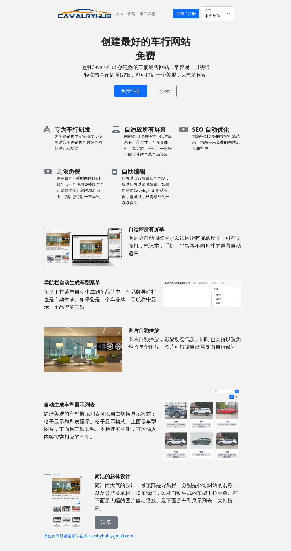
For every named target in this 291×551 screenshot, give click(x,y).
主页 (108, 13)
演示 (119, 13)
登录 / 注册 (186, 13)
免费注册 (131, 90)
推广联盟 (147, 13)
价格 (131, 13)
